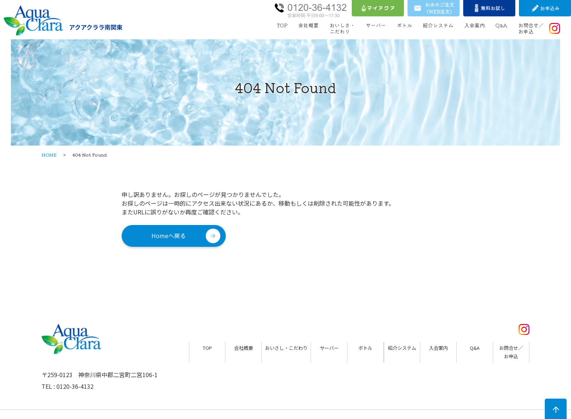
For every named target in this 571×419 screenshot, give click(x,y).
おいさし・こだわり (286, 347)
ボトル (404, 25)
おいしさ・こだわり (342, 28)
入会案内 (474, 25)
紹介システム (438, 25)
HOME (49, 154)
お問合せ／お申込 (531, 28)
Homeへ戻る (168, 235)
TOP (282, 25)
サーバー (376, 25)
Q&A (501, 25)
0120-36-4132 (75, 386)
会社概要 (308, 25)
